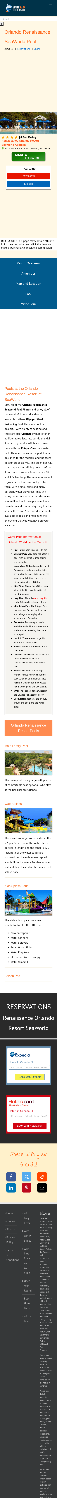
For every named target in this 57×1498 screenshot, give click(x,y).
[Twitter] (28, 1177)
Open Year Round (28, 1285)
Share (37, 48)
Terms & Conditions (11, 1255)
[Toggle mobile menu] (50, 5)
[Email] (44, 1188)
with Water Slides (27, 1235)
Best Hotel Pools (27, 1303)
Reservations (23, 48)
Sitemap (11, 1229)
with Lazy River (27, 1218)
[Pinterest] (28, 1188)
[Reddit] (44, 1177)
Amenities (28, 273)
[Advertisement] (28, 82)
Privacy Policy (10, 1240)
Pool (28, 294)
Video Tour (28, 304)
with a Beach (27, 1319)
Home (9, 1213)
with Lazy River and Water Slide (27, 1261)
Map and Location (28, 283)
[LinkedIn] (13, 1188)
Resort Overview (28, 263)
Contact (10, 1221)
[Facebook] (13, 1177)
